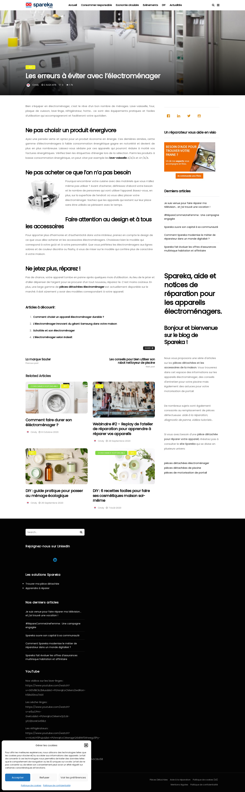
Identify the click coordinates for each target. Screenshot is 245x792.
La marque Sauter (51, 361)
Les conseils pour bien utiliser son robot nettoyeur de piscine (129, 363)
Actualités (176, 5)
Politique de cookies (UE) (205, 779)
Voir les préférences (73, 777)
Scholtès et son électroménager (54, 330)
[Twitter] (190, 116)
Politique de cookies (31, 785)
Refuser (44, 777)
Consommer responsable (96, 5)
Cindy (35, 84)
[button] (86, 745)
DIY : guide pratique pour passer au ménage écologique (54, 493)
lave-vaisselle (118, 158)
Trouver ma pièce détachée (42, 583)
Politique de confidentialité (56, 785)
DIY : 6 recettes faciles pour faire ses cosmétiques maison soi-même (121, 495)
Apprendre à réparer (38, 588)
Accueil (72, 5)
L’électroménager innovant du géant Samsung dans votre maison (75, 323)
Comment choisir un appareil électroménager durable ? (68, 317)
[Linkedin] (179, 116)
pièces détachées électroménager (81, 287)
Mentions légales (179, 784)
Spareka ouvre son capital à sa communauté (191, 227)
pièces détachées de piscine (182, 468)
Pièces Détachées (159, 779)
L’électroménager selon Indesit (52, 337)
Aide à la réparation (180, 779)
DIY (164, 5)
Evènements (150, 5)
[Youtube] (200, 116)
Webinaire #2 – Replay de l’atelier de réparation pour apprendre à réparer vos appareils (123, 428)
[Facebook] (169, 116)
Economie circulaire (127, 5)
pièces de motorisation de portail (185, 472)
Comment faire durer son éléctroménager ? (49, 422)
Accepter (18, 777)
